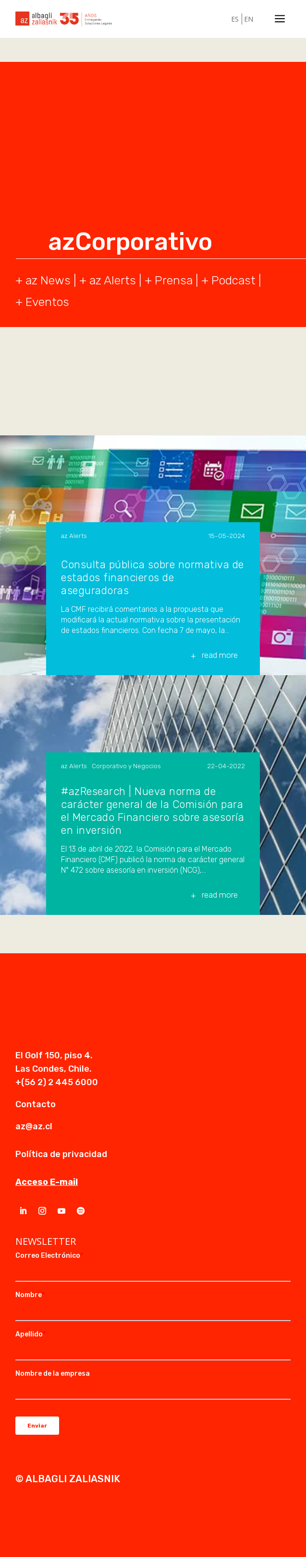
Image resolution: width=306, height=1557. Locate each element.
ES (235, 18)
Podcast (233, 280)
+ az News (43, 280)
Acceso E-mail (46, 1182)
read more (220, 655)
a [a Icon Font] (280, 19)
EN (248, 18)
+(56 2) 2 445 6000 (56, 1082)
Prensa (174, 280)
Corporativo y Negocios (126, 766)
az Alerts (112, 280)
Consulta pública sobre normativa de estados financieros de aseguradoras (152, 577)
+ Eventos (42, 302)
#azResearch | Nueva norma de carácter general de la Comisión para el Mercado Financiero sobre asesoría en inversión (152, 811)
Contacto (35, 1104)
